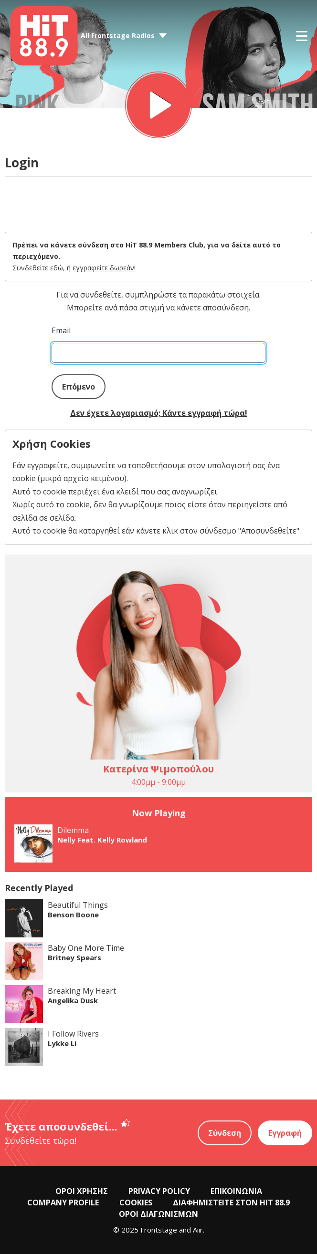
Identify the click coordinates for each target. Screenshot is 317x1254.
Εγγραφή (285, 1133)
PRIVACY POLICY (159, 1191)
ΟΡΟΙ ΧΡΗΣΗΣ (81, 1191)
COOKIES (135, 1202)
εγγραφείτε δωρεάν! (104, 267)
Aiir (198, 1229)
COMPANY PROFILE (63, 1202)
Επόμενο (78, 386)
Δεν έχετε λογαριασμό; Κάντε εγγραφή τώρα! (158, 413)
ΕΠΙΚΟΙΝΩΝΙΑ (236, 1191)
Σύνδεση (224, 1133)
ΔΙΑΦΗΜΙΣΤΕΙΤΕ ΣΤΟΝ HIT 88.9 (231, 1202)
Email (61, 330)
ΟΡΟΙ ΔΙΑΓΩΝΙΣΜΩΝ (158, 1214)
